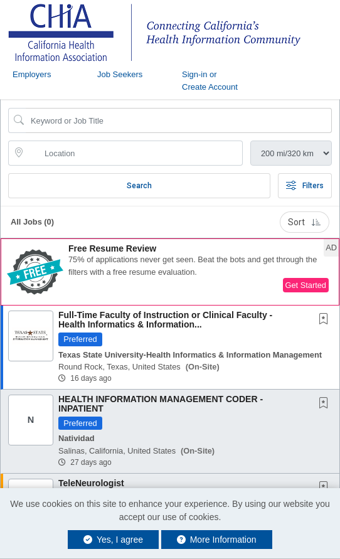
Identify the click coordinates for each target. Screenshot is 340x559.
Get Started (305, 285)
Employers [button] (32, 74)
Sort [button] (304, 222)
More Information (217, 540)
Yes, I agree (113, 540)
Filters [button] (305, 185)
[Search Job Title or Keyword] (179, 120)
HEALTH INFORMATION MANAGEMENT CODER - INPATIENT (160, 403)
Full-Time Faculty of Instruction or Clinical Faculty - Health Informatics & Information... (165, 319)
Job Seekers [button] (119, 74)
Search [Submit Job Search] (139, 185)
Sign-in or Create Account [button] (210, 81)
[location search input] (134, 153)
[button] (170, 272)
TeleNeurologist (91, 483)
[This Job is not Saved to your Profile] (326, 320)
